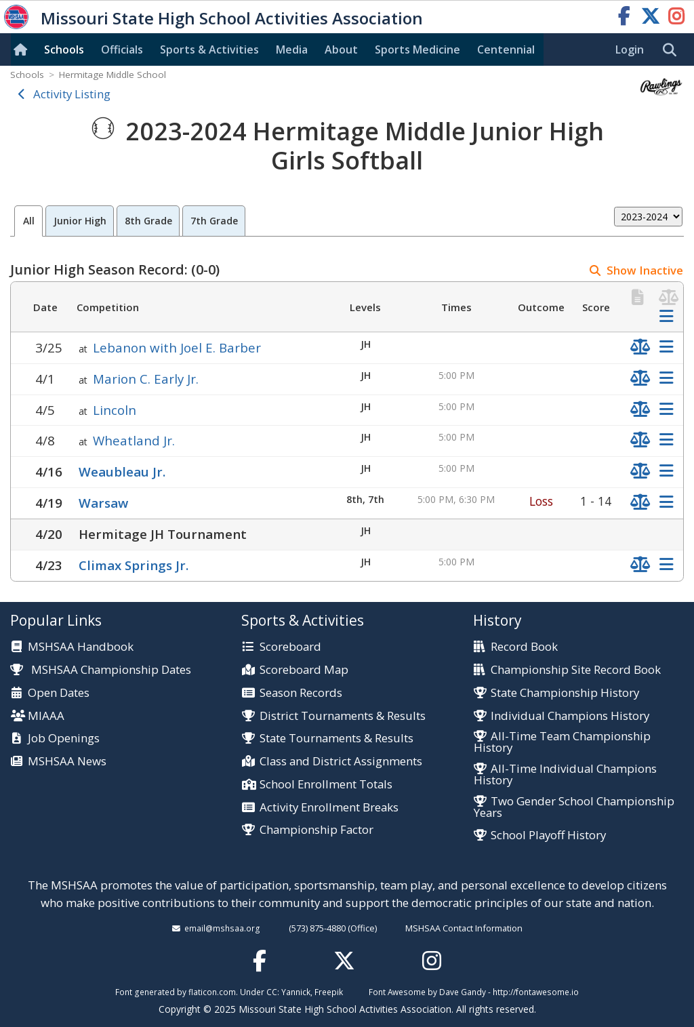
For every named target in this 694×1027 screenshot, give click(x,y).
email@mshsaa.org (222, 928)
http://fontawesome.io (536, 991)
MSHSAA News (67, 761)
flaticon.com (212, 991)
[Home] (23, 49)
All (29, 220)
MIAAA (46, 716)
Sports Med (417, 49)
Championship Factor (316, 830)
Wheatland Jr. (134, 440)
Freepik (328, 991)
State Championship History (565, 693)
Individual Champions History (570, 716)
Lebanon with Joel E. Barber (177, 347)
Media (292, 49)
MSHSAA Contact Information (464, 928)
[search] (673, 50)
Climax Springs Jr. (133, 565)
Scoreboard (290, 647)
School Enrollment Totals (326, 784)
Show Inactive (645, 270)
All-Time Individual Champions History (565, 775)
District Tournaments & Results (343, 716)
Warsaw (103, 502)
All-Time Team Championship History (562, 742)
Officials (122, 49)
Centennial (506, 49)
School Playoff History (548, 835)
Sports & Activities (209, 49)
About (341, 49)
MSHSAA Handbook (81, 647)
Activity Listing (71, 94)
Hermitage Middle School (112, 74)
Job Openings (64, 738)
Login (629, 49)
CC (271, 991)
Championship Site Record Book (576, 670)
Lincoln (114, 409)
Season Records (301, 693)
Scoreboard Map (304, 670)
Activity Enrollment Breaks (329, 807)
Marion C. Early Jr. (146, 378)
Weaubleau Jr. (122, 471)
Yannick (295, 991)
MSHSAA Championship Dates (100, 669)
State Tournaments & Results (336, 738)
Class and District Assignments (341, 761)
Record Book (524, 647)
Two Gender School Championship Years (574, 807)
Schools (64, 49)
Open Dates (58, 693)
